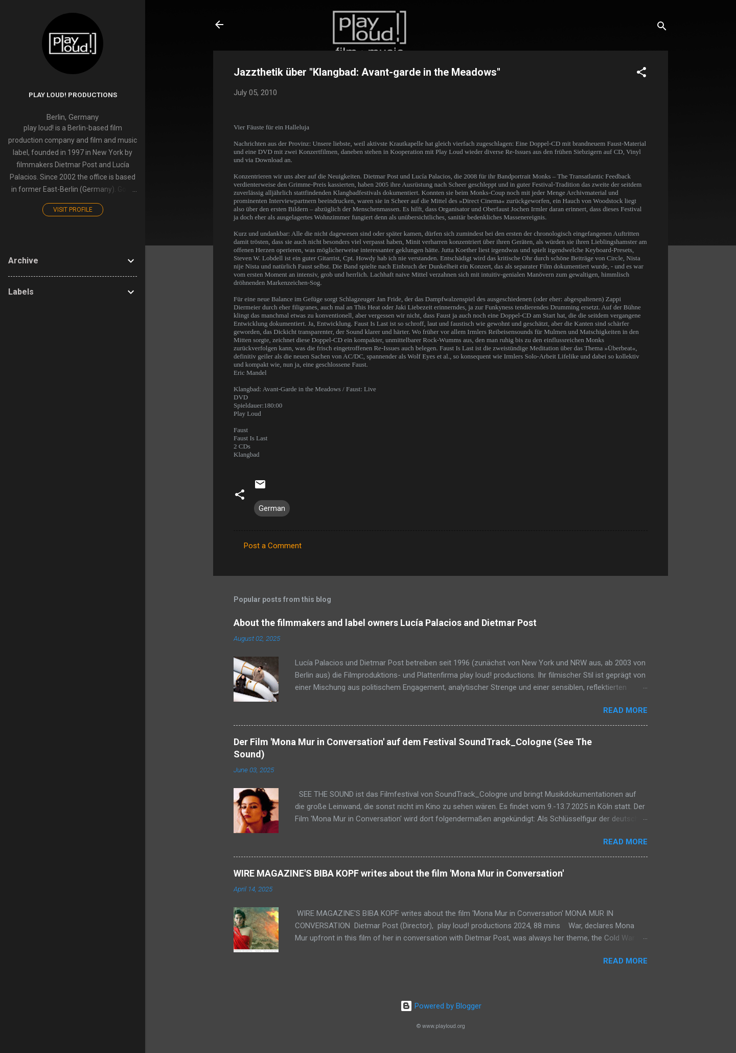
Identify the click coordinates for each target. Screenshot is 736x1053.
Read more (625, 710)
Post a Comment (273, 545)
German (272, 508)
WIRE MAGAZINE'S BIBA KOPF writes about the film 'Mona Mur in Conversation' (399, 873)
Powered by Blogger (440, 1006)
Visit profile (73, 209)
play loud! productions (73, 95)
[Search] (662, 27)
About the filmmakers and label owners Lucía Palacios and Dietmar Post (385, 622)
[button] (641, 74)
